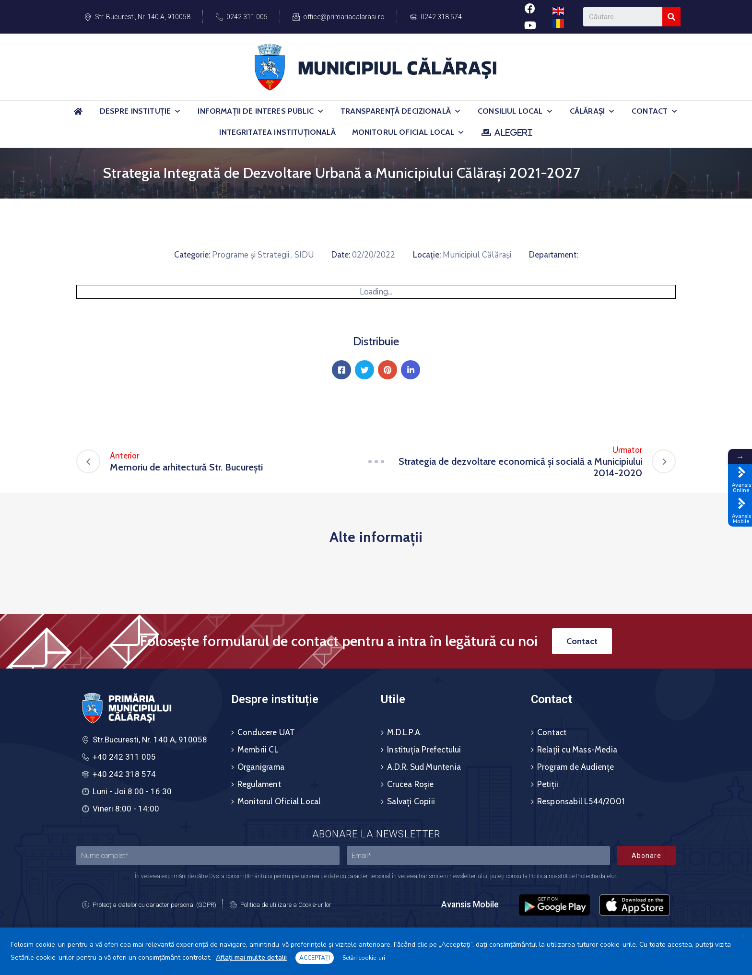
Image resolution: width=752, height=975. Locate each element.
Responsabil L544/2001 (580, 801)
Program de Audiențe (575, 767)
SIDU (304, 254)
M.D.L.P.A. (404, 732)
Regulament (259, 784)
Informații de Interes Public (261, 111)
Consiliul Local (515, 111)
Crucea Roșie (410, 784)
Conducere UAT (266, 732)
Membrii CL (258, 749)
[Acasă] (79, 115)
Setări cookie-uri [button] (363, 958)
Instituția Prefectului (424, 749)
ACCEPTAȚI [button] (314, 958)
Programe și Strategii (250, 254)
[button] (177, 111)
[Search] (671, 16)
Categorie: (192, 254)
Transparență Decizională (401, 111)
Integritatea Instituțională (277, 132)
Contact (655, 111)
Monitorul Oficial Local (408, 132)
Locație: (427, 254)
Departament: (553, 254)
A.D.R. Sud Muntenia (424, 767)
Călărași (592, 111)
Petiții (547, 784)
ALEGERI (513, 132)
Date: (340, 254)
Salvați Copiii (411, 801)
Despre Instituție (141, 111)
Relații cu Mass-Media (577, 749)
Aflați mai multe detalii (251, 957)
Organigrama (260, 767)
